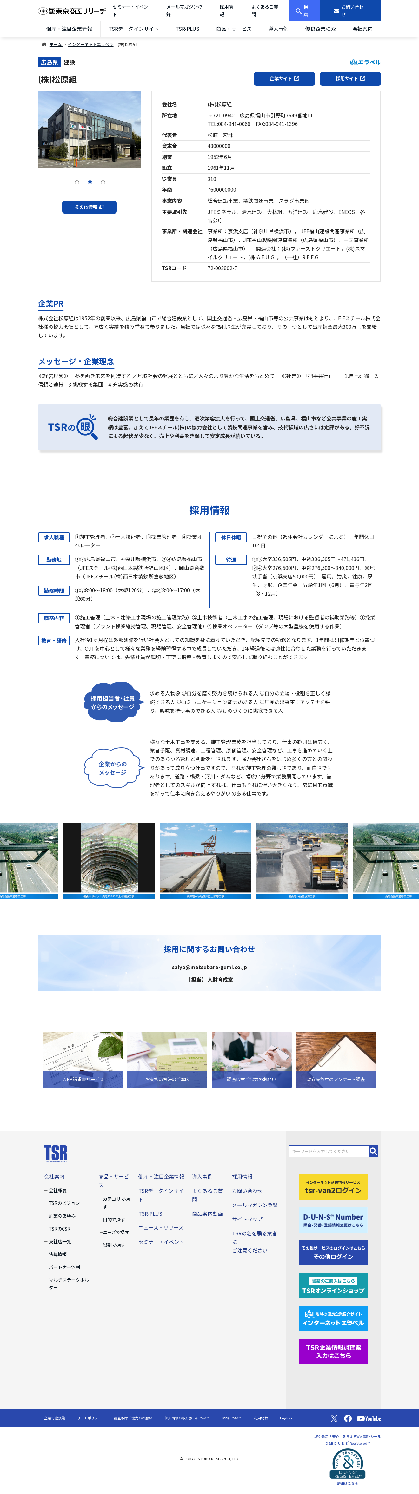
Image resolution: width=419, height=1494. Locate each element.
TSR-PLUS (187, 28)
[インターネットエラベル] (333, 1318)
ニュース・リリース (160, 1227)
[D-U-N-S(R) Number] (333, 1219)
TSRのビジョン (64, 1203)
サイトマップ (247, 1219)
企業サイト (284, 78)
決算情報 (58, 1254)
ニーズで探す (116, 1232)
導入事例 (278, 28)
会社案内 (362, 28)
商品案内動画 (207, 1213)
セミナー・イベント (161, 1242)
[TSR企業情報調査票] (333, 1351)
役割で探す (114, 1244)
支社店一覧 (60, 1241)
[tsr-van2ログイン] (333, 1186)
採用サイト (350, 78)
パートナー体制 (64, 1267)
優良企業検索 (320, 28)
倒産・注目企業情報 (69, 28)
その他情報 (89, 206)
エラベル (365, 62)
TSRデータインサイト (134, 28)
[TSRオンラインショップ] (333, 1285)
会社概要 (58, 1190)
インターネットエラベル (90, 44)
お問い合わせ (247, 1190)
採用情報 (242, 1176)
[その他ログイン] (333, 1252)
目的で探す (114, 1219)
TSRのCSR (59, 1228)
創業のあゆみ (62, 1215)
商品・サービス (234, 28)
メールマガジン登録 (255, 1205)
